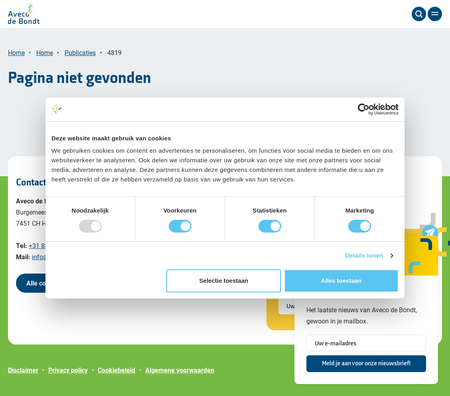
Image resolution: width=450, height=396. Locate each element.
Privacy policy (68, 370)
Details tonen (364, 255)
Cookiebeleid (116, 370)
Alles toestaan (341, 280)
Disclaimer (23, 370)
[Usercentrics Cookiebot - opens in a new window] (364, 109)
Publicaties (80, 52)
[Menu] (434, 14)
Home (16, 52)
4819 (114, 52)
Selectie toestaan (224, 280)
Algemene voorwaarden (179, 370)
